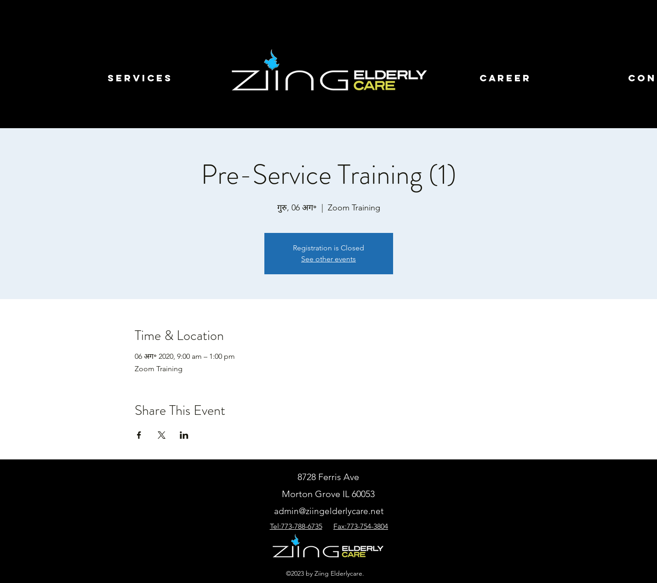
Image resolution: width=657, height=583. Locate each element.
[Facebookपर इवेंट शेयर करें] (139, 435)
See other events (328, 259)
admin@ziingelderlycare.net (328, 511)
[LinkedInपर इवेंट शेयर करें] (184, 435)
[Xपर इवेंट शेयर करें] (161, 435)
